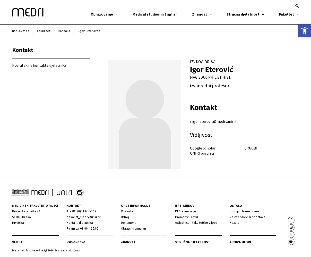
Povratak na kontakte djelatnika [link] (39, 65)
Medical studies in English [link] (155, 14)
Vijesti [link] (18, 242)
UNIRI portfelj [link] (202, 153)
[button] (297, 6)
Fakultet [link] (289, 14)
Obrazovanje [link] (104, 14)
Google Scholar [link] (203, 148)
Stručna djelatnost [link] (245, 14)
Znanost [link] (202, 14)
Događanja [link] (76, 242)
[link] (304, 30)
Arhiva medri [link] (240, 242)
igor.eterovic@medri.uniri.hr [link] (215, 121)
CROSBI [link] (250, 148)
